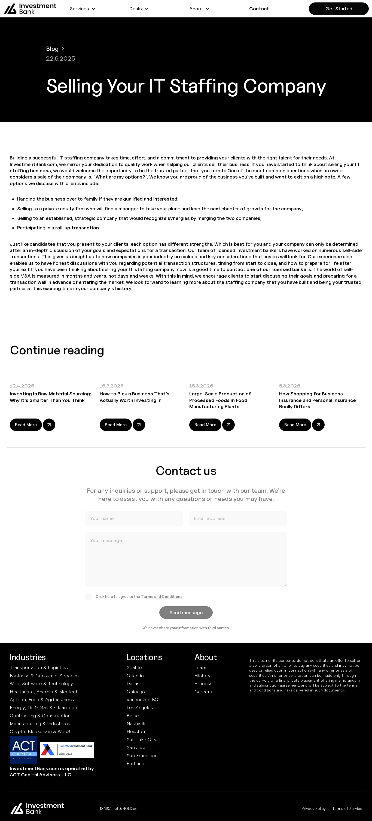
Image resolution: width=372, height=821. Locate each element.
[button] (83, 8)
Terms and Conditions (161, 599)
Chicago (136, 691)
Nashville (137, 723)
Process (203, 683)
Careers (203, 691)
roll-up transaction (77, 227)
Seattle (134, 667)
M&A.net (111, 808)
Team (200, 667)
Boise (133, 715)
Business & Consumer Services (44, 675)
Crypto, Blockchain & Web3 (40, 731)
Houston (136, 731)
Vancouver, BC (142, 699)
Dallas (133, 683)
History (202, 675)
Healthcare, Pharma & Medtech (44, 691)
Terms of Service (347, 808)
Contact (259, 8)
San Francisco (142, 755)
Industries (28, 657)
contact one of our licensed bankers (269, 269)
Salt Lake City (142, 739)
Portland (135, 763)
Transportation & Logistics (39, 667)
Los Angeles (140, 707)
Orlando (135, 675)
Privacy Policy (314, 808)
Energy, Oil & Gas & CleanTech (43, 707)
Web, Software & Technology (41, 683)
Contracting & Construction (40, 715)
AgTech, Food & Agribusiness (42, 699)
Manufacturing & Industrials (40, 723)
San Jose (137, 747)
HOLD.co (130, 808)
